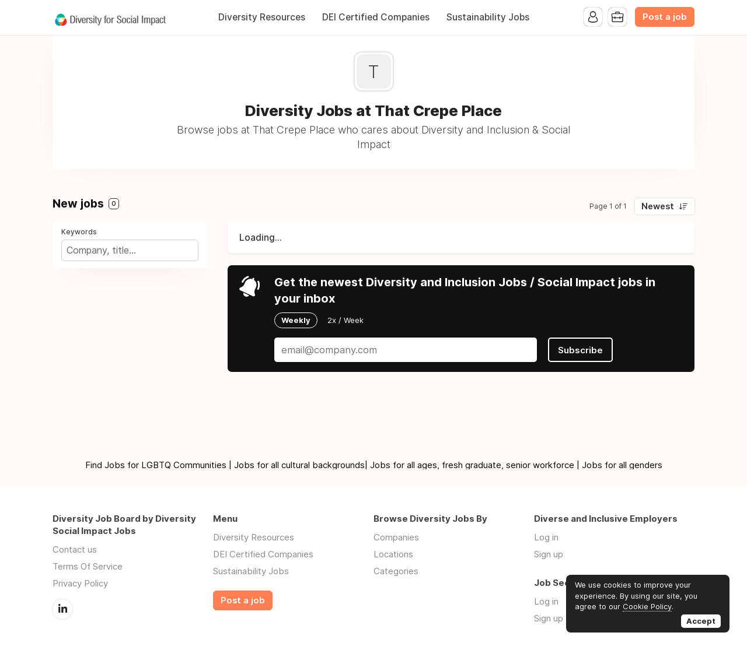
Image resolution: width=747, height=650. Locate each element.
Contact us (75, 549)
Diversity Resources (261, 17)
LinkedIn (62, 609)
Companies (396, 537)
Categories (396, 571)
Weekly (295, 320)
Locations (393, 554)
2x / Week (345, 320)
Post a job (665, 17)
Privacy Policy (80, 583)
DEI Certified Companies (376, 17)
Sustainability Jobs (487, 17)
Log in (546, 537)
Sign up (548, 554)
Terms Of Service (88, 566)
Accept (700, 621)
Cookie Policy (647, 606)
